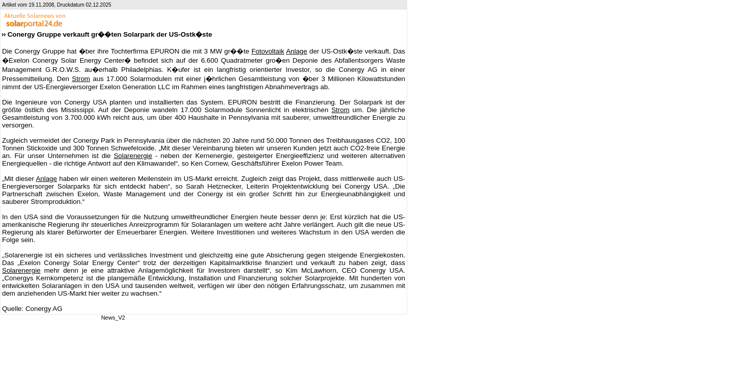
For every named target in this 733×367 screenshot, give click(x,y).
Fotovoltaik (267, 51)
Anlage (296, 51)
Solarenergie (133, 156)
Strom (81, 79)
